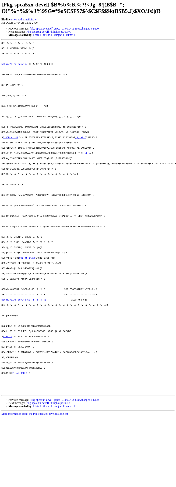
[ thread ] (47, 34)
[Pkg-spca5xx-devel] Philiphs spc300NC (48, 31)
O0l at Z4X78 (27, 301)
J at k (86, 175)
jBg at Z (80, 156)
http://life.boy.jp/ (14, 68)
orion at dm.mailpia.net (24, 19)
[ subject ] (58, 34)
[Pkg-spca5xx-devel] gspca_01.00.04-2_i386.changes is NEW (65, 28)
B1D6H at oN (10, 156)
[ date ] (37, 34)
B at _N (7, 395)
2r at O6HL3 (19, 439)
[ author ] (70, 34)
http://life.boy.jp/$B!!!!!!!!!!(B (23, 351)
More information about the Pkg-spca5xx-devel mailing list (34, 483)
